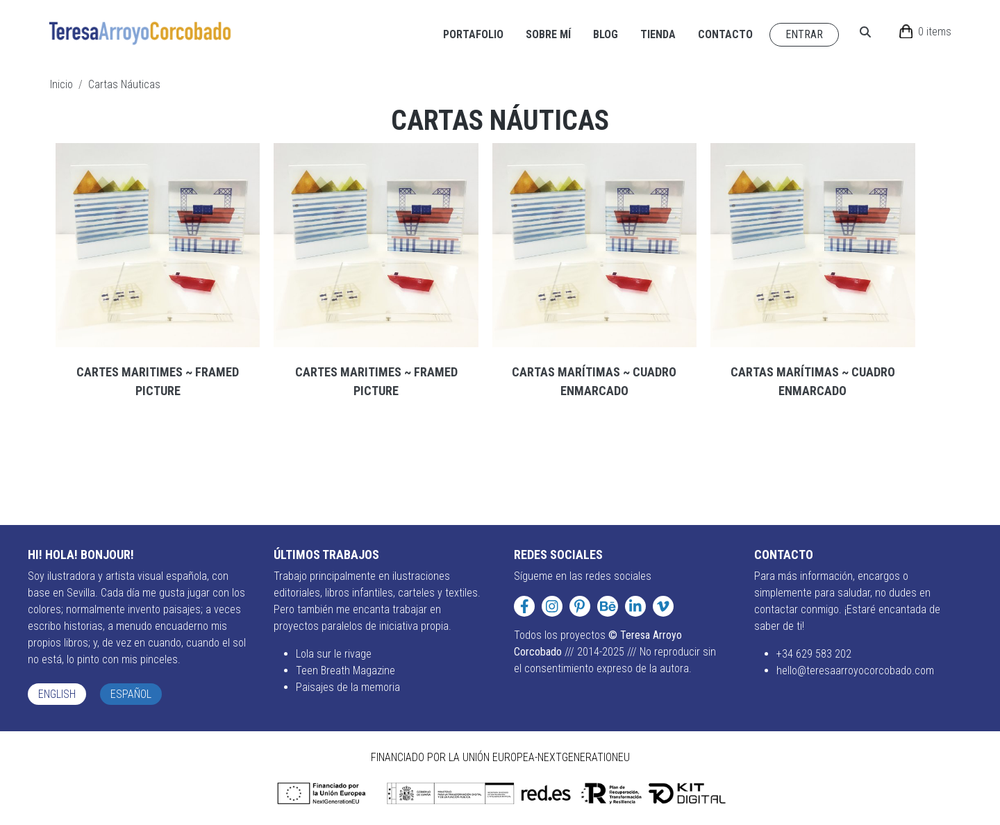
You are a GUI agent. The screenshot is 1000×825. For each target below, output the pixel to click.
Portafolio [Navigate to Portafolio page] (473, 34)
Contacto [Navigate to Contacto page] (725, 34)
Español (130, 694)
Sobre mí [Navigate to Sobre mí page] (548, 34)
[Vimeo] (663, 606)
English (57, 694)
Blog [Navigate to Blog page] (605, 34)
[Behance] (607, 606)
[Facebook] (524, 606)
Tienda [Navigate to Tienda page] (658, 34)
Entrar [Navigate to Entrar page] (804, 34)
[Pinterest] (579, 606)
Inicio (61, 84)
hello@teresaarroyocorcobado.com (855, 670)
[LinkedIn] (635, 606)
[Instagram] (552, 606)
